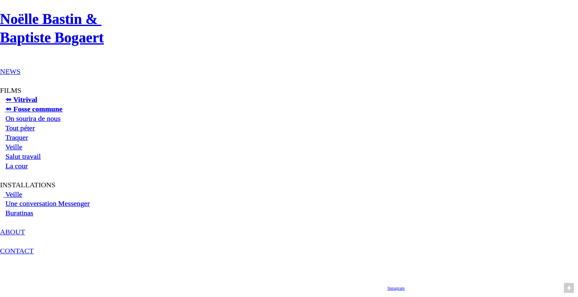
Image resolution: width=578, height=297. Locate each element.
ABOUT (12, 232)
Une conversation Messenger (47, 203)
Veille (13, 147)
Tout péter (20, 128)
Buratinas (19, 213)
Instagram (396, 288)
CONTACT (17, 251)
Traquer (16, 137)
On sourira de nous (33, 118)
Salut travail (23, 156)
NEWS (10, 71)
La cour (16, 166)
